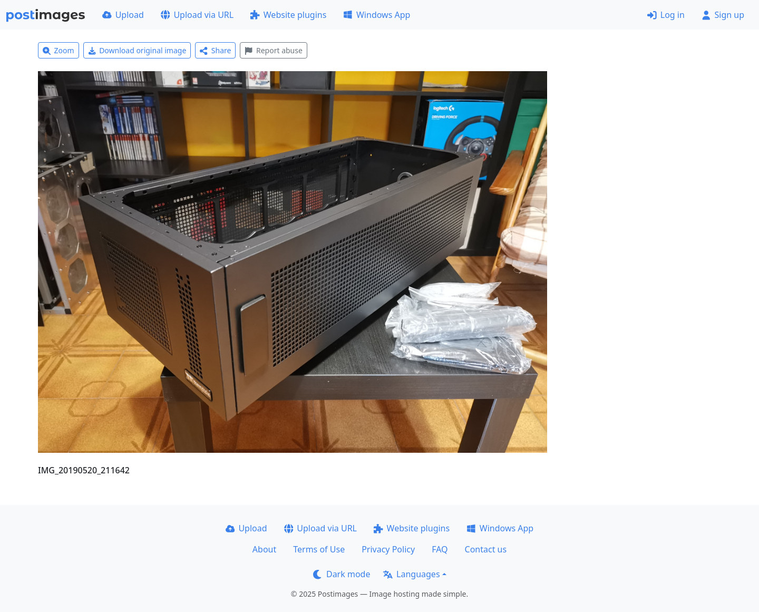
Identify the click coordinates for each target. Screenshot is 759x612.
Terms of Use (319, 549)
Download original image (137, 50)
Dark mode (341, 574)
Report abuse (273, 50)
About (264, 549)
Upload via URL (197, 15)
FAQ (439, 549)
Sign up (723, 15)
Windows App (376, 15)
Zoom (58, 50)
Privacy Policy (388, 549)
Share (215, 50)
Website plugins (288, 15)
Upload (123, 15)
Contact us (486, 549)
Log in (666, 15)
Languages (411, 574)
